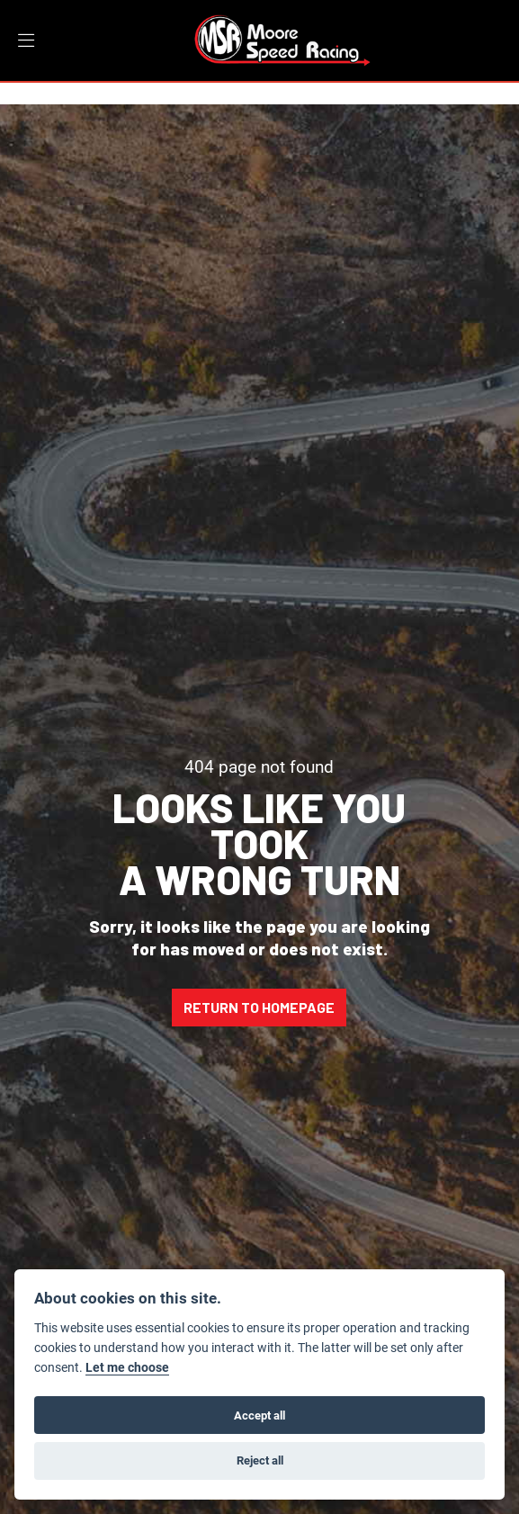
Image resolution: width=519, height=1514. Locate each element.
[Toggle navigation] (26, 41)
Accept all (259, 1415)
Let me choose (127, 1367)
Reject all (260, 1460)
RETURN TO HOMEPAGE (259, 1007)
